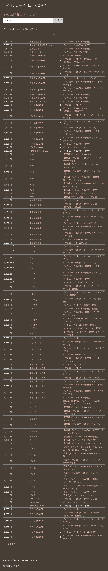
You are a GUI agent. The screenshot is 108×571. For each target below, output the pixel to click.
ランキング (29, 14)
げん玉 (33, 448)
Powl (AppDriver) (37, 506)
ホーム (7, 14)
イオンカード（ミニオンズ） (76, 52)
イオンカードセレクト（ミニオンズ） (80, 78)
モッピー (34, 402)
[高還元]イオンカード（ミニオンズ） (79, 495)
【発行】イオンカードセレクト (77, 154)
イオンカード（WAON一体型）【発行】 (81, 308)
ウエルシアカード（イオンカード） (79, 282)
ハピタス (34, 287)
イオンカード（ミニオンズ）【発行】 (80, 325)
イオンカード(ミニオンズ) (74, 364)
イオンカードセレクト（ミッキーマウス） (82, 378)
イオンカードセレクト (73, 55)
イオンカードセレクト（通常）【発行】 (81, 305)
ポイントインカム (38, 364)
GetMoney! (34, 499)
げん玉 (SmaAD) (37, 105)
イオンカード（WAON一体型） (77, 41)
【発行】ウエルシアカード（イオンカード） (83, 197)
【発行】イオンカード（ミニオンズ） (80, 193)
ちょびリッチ (36, 48)
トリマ (33, 246)
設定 (19, 14)
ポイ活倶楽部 (36, 41)
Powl (32, 154)
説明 (13, 14)
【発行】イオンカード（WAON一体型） (81, 190)
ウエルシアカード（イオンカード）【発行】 (83, 328)
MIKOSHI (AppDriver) (39, 151)
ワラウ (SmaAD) (37, 509)
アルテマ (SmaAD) (38, 55)
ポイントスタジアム (39, 101)
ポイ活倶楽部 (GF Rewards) (42, 45)
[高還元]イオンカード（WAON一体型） (80, 492)
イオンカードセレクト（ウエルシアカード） (83, 499)
